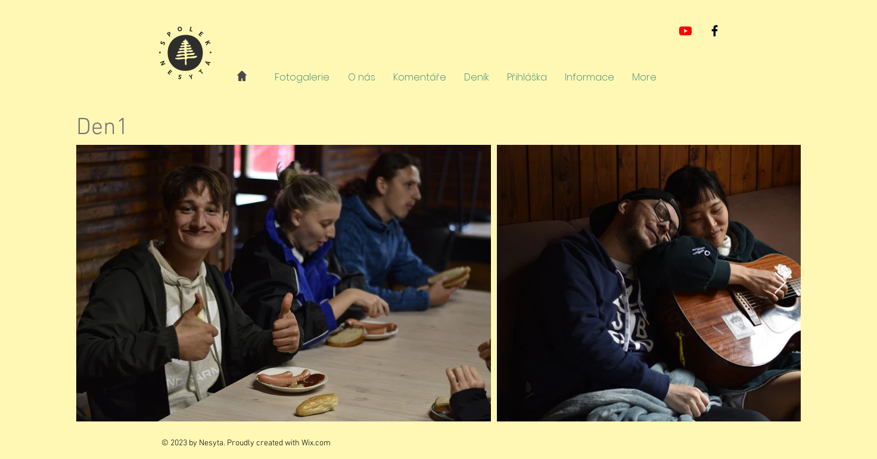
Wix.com (316, 443)
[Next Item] (780, 283)
